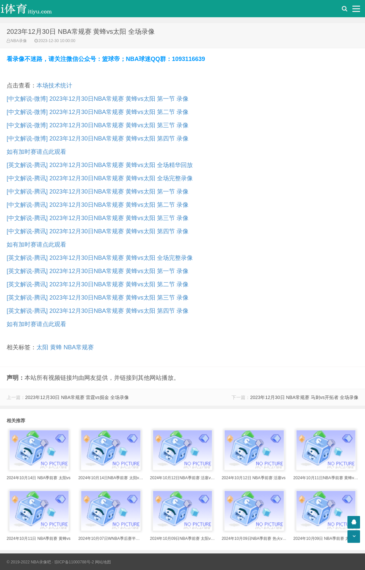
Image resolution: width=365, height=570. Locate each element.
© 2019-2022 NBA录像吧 (29, 562)
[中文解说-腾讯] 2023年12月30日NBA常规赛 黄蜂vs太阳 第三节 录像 (97, 218)
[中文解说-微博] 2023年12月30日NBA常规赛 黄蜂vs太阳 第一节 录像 (97, 98)
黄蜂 (56, 347)
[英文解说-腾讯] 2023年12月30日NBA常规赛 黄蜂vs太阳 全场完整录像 (100, 258)
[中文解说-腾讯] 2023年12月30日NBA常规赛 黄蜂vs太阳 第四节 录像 (97, 231)
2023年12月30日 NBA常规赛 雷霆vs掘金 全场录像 (77, 397)
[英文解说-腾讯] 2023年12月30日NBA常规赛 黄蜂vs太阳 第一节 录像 (97, 271)
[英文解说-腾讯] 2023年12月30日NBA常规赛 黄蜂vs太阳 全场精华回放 (100, 165)
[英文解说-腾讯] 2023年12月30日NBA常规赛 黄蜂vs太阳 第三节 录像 (97, 297)
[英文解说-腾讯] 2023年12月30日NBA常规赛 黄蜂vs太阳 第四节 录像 (97, 311)
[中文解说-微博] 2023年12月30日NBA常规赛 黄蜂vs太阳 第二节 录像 (97, 112)
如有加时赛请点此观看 (36, 151)
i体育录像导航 (33, 8)
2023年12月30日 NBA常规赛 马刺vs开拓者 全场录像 (304, 397)
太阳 (42, 347)
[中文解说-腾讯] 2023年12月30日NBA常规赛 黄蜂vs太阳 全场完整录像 (100, 178)
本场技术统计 (54, 85)
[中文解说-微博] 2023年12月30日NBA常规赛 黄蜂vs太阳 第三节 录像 (97, 125)
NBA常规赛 (79, 347)
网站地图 (103, 562)
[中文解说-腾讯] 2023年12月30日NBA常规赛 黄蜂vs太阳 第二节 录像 (97, 204)
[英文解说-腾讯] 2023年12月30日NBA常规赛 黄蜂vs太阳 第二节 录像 (97, 284)
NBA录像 (19, 40)
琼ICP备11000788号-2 (74, 562)
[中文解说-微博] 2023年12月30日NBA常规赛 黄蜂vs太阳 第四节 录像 (97, 138)
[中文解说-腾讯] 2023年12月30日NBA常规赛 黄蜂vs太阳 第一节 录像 (97, 191)
